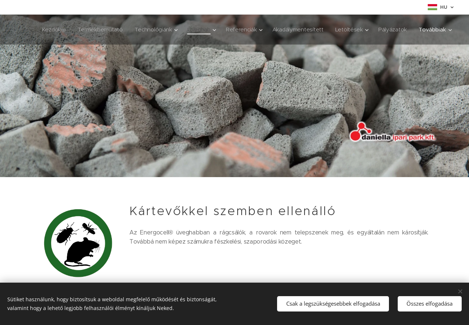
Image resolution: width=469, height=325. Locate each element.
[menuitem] (88, 29)
